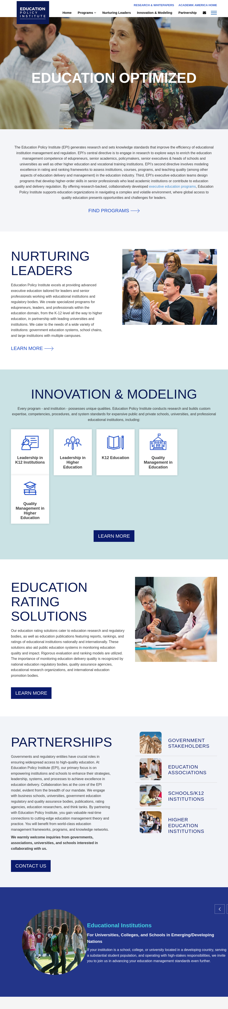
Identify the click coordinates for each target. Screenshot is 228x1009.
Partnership (187, 12)
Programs (87, 12)
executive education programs (172, 186)
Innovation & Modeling (154, 12)
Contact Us (30, 866)
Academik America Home (197, 5)
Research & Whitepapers (154, 5)
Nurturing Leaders (116, 12)
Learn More (32, 348)
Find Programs (114, 210)
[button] (220, 909)
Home (67, 12)
